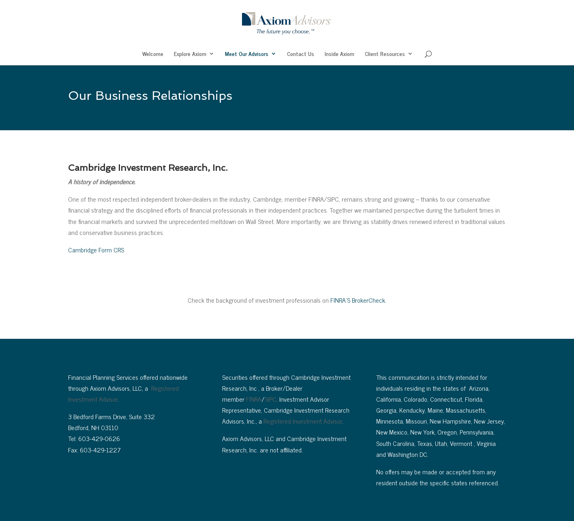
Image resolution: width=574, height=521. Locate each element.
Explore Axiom (190, 54)
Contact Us (300, 54)
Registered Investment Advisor (302, 421)
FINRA (253, 399)
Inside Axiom (339, 54)
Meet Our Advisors (246, 54)
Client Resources (385, 54)
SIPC (270, 399)
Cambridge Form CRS (96, 249)
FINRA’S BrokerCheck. (358, 300)
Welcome (152, 54)
